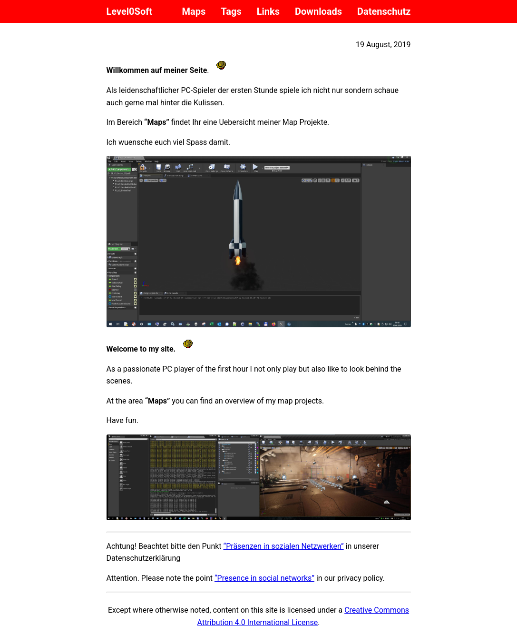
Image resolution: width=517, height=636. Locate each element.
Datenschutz (384, 11)
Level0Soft (130, 11)
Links (268, 11)
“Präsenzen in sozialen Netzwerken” (284, 546)
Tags (231, 11)
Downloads (318, 11)
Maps (194, 11)
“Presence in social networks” (264, 578)
